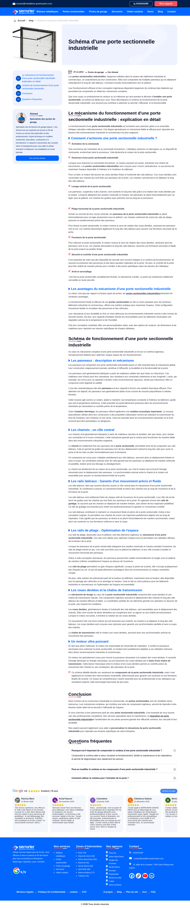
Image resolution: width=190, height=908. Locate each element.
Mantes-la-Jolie (115, 878)
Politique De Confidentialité (51, 892)
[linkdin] (151, 876)
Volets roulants (135, 11)
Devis (150, 11)
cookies (74, 892)
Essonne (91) (83, 863)
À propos (108, 892)
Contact (171, 11)
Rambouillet (113, 874)
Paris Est (112, 853)
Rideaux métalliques (47, 11)
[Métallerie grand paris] (23, 873)
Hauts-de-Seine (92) (86, 856)
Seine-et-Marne (115, 885)
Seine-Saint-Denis (116, 856)
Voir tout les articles (37, 168)
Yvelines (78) (83, 876)
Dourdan (112, 871)
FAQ (153, 892)
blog (31, 20)
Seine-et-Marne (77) (86, 872)
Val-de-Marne (114, 867)
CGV (84, 892)
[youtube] (145, 876)
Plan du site (132, 892)
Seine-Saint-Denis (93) (87, 859)
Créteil (111, 881)
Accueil (19, 20)
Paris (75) (82, 853)
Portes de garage (98, 11)
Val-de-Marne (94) (85, 866)
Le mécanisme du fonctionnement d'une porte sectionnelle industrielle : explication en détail (37, 78)
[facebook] (131, 876)
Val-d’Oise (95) (84, 869)
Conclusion (25, 98)
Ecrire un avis (168, 791)
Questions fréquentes (30, 106)
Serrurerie (117, 11)
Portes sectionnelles (73, 11)
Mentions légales (25, 892)
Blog (160, 11)
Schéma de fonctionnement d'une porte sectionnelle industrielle (36, 89)
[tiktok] (138, 876)
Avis (144, 892)
